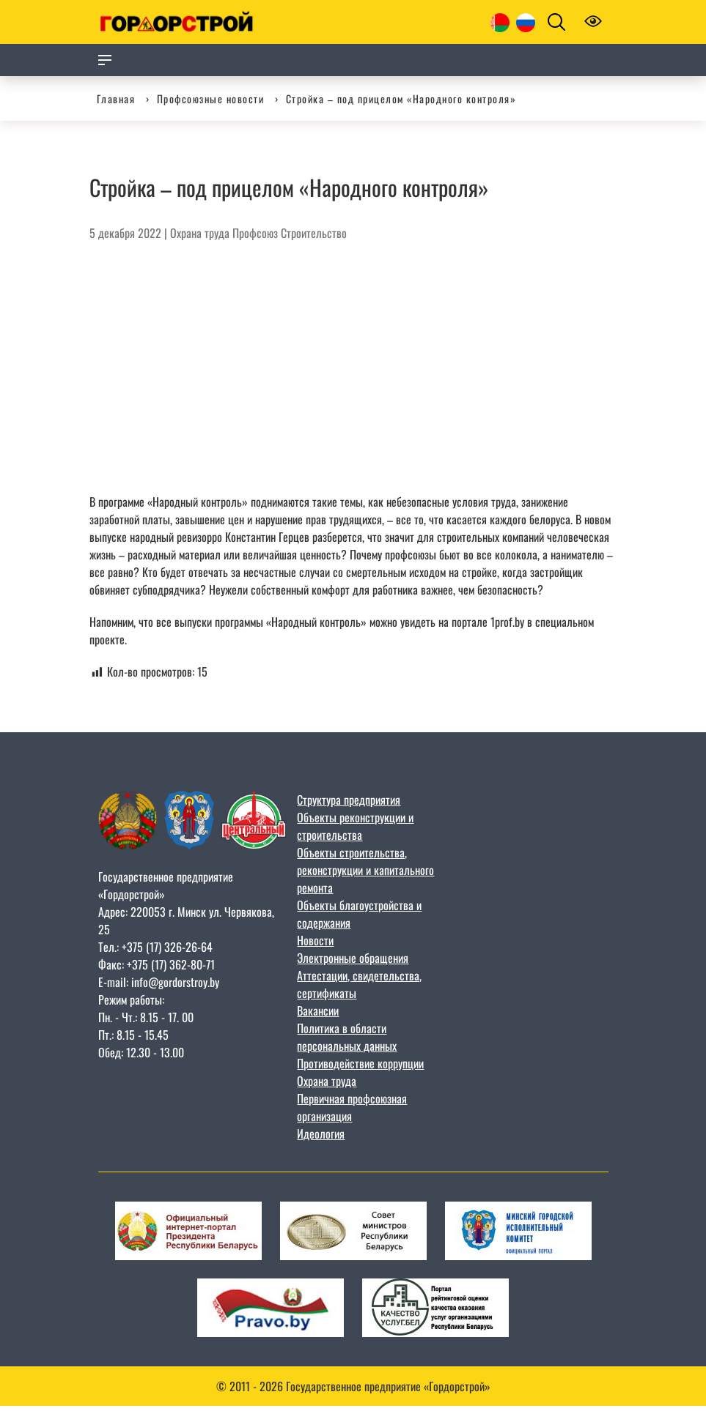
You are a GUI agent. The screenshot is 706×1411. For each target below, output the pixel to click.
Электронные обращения (352, 958)
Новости (315, 940)
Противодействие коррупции (360, 1063)
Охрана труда (199, 233)
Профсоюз (255, 233)
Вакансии (318, 1010)
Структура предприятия (348, 799)
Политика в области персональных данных (347, 1036)
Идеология (321, 1133)
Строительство (314, 233)
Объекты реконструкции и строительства (355, 826)
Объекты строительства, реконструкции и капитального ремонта (365, 870)
